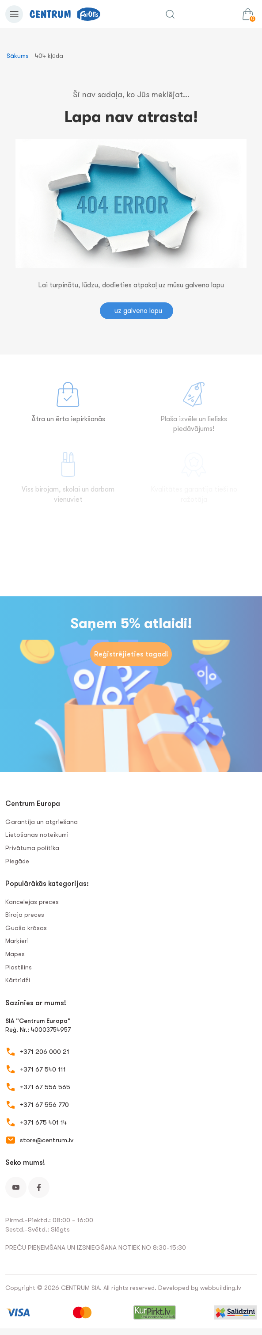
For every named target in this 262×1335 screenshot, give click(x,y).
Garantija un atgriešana (41, 821)
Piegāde (17, 861)
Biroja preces (24, 914)
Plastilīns (18, 967)
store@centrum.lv (46, 1140)
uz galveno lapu (138, 311)
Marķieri (17, 940)
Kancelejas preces (32, 901)
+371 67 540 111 (43, 1069)
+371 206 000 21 (44, 1052)
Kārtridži (17, 980)
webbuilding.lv (220, 1287)
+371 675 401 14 (43, 1122)
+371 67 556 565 (45, 1087)
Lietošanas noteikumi (36, 834)
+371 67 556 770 (44, 1105)
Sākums (18, 55)
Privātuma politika (32, 847)
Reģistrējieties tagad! (131, 654)
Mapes (15, 953)
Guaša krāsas (26, 927)
